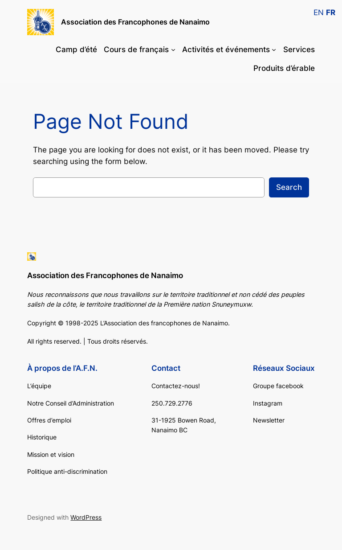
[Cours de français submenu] (173, 49)
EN (319, 12)
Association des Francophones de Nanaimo (135, 21)
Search (289, 187)
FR (330, 12)
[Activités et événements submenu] (274, 49)
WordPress (86, 517)
